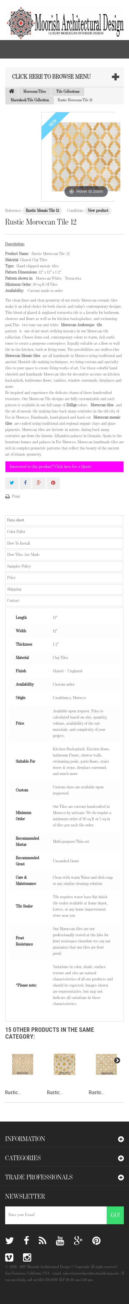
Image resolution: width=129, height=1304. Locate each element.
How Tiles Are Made (23, 555)
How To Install (18, 543)
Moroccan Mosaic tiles (22, 356)
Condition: (75, 210)
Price (11, 577)
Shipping (14, 589)
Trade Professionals (39, 1177)
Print (16, 496)
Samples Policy (19, 566)
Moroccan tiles (102, 405)
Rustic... (13, 1092)
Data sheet (15, 520)
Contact (13, 600)
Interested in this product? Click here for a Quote (50, 466)
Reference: (13, 210)
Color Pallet (16, 532)
